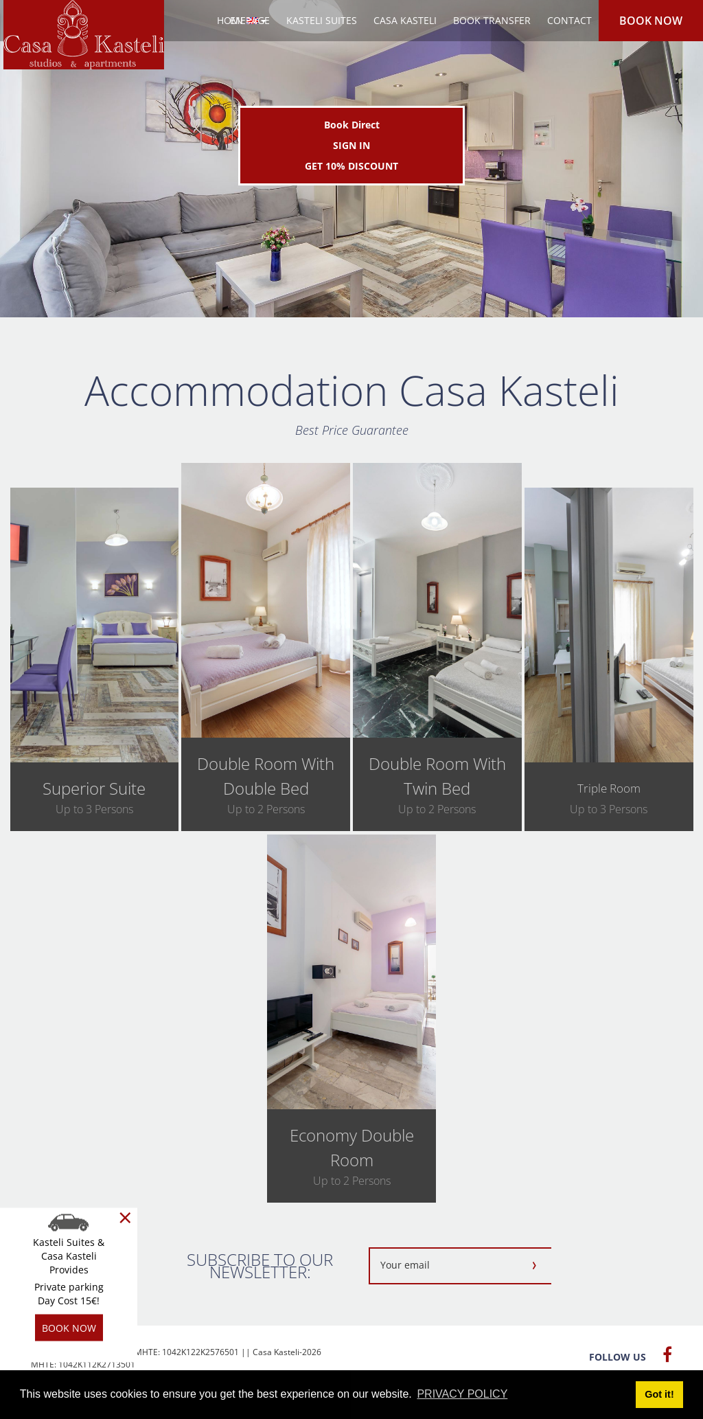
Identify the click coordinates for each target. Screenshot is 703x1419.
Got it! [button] (659, 1394)
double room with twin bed (437, 775)
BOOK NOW (650, 20)
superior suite (94, 788)
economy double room (352, 1147)
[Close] (125, 1217)
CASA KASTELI (405, 20)
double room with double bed (265, 775)
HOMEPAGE (243, 20)
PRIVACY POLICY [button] (462, 1394)
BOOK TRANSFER (492, 20)
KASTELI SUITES (321, 20)
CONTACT (569, 20)
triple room (609, 788)
